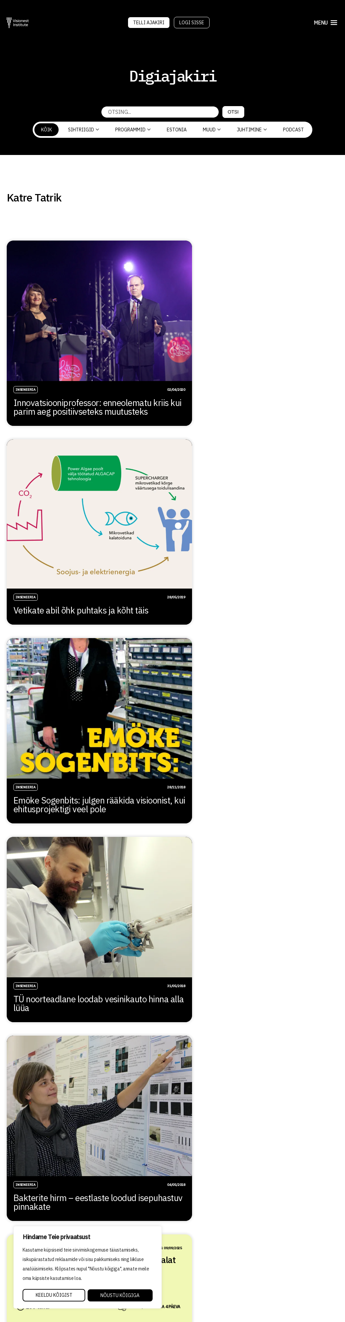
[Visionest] (18, 22)
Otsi (233, 112)
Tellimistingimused (203, 1286)
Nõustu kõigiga (120, 1295)
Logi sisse (191, 23)
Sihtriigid (83, 130)
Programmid (133, 130)
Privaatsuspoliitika (204, 1277)
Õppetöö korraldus (202, 1258)
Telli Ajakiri (148, 23)
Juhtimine (252, 130)
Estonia (177, 130)
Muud (212, 130)
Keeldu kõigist (53, 1295)
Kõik (46, 130)
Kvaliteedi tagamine (204, 1267)
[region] (87, 1268)
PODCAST (293, 130)
